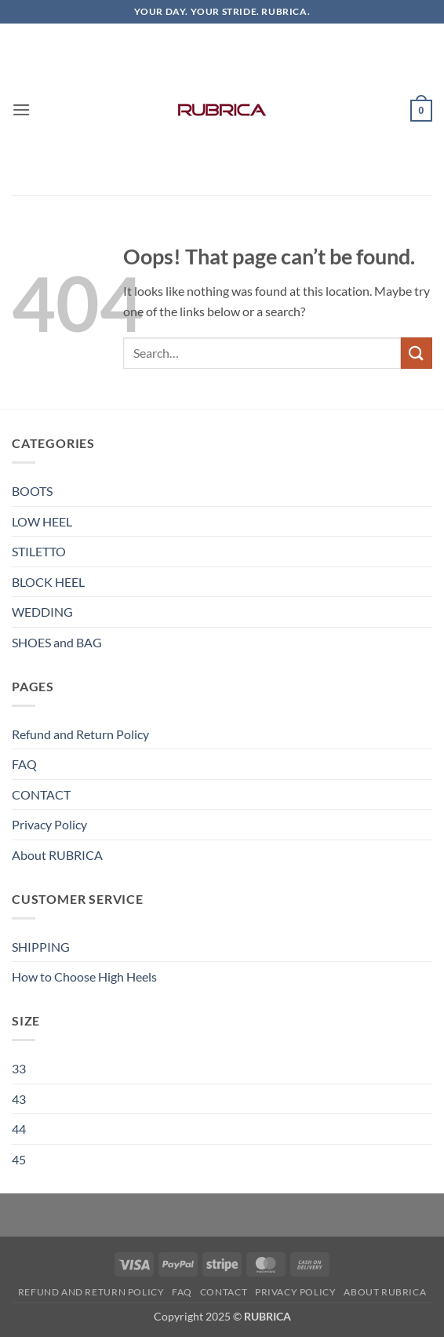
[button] (21, 109)
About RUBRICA (57, 854)
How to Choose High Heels (84, 976)
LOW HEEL (42, 521)
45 (19, 1159)
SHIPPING (41, 946)
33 (19, 1068)
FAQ (24, 763)
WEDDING (42, 611)
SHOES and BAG (57, 642)
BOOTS (32, 490)
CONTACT (41, 794)
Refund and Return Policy (80, 734)
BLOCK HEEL (48, 581)
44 (19, 1128)
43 (19, 1098)
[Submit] (416, 352)
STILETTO (39, 551)
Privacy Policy (49, 824)
